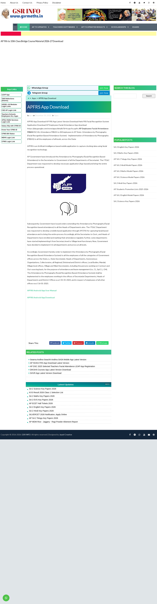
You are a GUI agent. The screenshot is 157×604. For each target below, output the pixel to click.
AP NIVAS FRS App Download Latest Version (49, 363)
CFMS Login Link (8, 141)
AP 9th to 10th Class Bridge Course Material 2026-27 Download (32, 41)
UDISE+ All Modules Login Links (9, 105)
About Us (14, 2)
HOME (23, 27)
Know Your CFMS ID (9, 130)
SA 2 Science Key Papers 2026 (42, 389)
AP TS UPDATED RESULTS (93, 27)
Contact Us (27, 2)
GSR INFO (26, 434)
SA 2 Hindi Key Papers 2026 (41, 411)
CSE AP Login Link (9, 110)
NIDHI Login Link (8, 138)
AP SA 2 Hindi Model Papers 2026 (128, 165)
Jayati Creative (65, 434)
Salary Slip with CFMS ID (11, 126)
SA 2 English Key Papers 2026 (42, 407)
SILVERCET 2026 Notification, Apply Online (48, 414)
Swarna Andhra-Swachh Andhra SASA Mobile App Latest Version (58, 360)
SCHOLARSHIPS (118, 27)
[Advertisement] (50, 64)
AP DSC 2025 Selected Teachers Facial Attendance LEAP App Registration (62, 366)
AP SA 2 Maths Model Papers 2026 (128, 171)
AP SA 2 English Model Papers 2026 (129, 195)
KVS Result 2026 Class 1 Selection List (46, 392)
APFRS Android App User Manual (42, 290)
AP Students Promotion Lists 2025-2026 (131, 189)
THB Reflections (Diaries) (8, 100)
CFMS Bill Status (8, 134)
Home (3, 2)
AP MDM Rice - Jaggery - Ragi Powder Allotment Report (53, 422)
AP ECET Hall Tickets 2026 (41, 403)
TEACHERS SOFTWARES (64, 27)
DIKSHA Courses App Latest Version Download (50, 370)
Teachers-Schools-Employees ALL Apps (10, 115)
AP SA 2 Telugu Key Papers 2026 (43, 418)
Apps (34, 98)
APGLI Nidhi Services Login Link (10, 121)
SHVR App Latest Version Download (45, 373)
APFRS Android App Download (41, 297)
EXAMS (135, 27)
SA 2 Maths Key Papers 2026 (42, 396)
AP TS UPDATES (39, 27)
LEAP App (5, 95)
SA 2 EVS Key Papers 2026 (41, 400)
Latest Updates (66, 384)
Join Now (104, 88)
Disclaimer (56, 2)
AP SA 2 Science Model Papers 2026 (129, 177)
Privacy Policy (42, 2)
